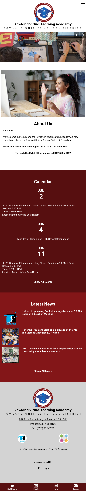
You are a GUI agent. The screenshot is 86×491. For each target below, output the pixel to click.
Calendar (43, 181)
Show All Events (43, 281)
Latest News (43, 304)
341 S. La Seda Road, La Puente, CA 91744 (43, 419)
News (56, 487)
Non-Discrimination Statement (33, 449)
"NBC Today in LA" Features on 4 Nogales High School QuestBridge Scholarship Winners (52, 350)
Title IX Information (58, 449)
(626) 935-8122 (47, 423)
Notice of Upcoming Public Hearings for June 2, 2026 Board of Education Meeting (52, 312)
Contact (76, 487)
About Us (43, 123)
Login (43, 468)
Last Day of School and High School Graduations (43, 239)
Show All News (43, 371)
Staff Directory (12, 487)
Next (83, 35)
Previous (77, 35)
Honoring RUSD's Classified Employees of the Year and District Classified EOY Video (50, 331)
